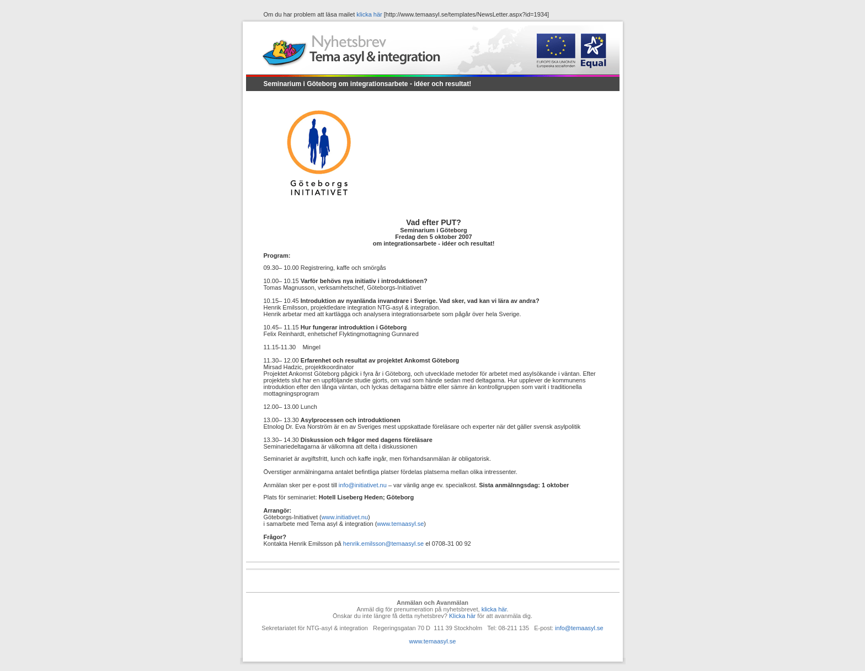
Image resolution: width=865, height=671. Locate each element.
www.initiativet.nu (345, 517)
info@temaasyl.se (579, 628)
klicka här (369, 14)
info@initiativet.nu (363, 485)
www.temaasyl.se (400, 523)
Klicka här (462, 616)
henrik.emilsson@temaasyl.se (383, 543)
